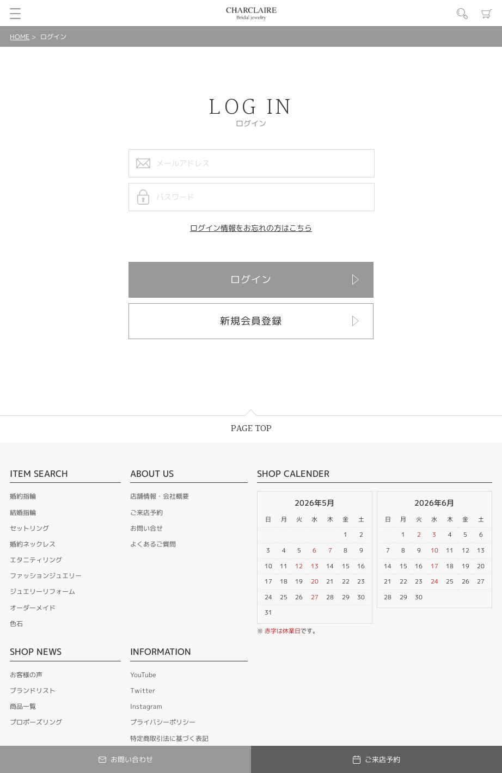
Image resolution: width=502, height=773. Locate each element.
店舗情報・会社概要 (159, 496)
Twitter (142, 690)
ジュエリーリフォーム (42, 591)
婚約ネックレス (33, 544)
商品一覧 (23, 706)
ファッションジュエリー (46, 575)
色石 (16, 623)
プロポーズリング (36, 722)
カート (486, 13)
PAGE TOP (251, 429)
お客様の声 (26, 674)
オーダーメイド (33, 607)
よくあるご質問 (153, 544)
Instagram (146, 706)
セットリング (29, 528)
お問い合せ (146, 528)
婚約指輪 (23, 496)
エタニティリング (36, 560)
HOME (19, 36)
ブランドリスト (33, 690)
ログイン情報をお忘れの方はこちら (251, 228)
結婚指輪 (23, 512)
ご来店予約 (146, 512)
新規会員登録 (251, 321)
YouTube (143, 674)
